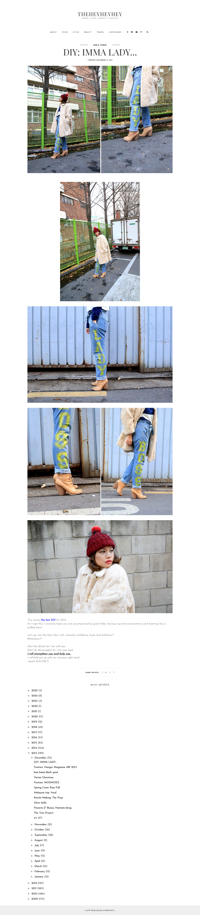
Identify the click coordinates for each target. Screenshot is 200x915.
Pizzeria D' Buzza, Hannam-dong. (53, 808)
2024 (34, 695)
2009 (35, 899)
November (41, 824)
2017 (34, 732)
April (38, 861)
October (40, 829)
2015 (34, 742)
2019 (34, 721)
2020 (35, 716)
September (41, 835)
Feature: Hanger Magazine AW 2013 (55, 767)
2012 (34, 883)
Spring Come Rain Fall (47, 787)
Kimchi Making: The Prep (48, 797)
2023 (34, 701)
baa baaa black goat (46, 772)
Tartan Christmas (44, 777)
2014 (34, 748)
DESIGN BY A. (109, 910)
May (38, 856)
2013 (34, 753)
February (40, 871)
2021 (34, 711)
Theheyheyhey (100, 13)
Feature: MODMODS (46, 782)
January (39, 876)
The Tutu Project (43, 813)
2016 (34, 737)
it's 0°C (38, 818)
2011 (34, 888)
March (39, 866)
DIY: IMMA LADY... (45, 762)
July (37, 845)
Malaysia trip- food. (45, 792)
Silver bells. (40, 802)
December (41, 757)
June (38, 850)
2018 (34, 727)
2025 (34, 690)
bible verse (100, 45)
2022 (34, 706)
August (39, 840)
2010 (34, 893)
